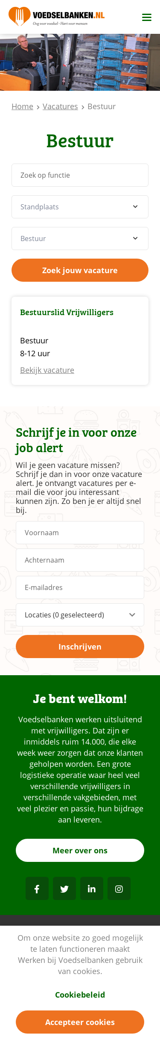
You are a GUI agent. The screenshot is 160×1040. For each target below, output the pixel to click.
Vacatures (60, 106)
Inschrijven (80, 646)
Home (22, 106)
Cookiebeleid (80, 994)
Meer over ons (80, 850)
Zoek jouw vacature (80, 270)
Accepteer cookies (80, 1022)
